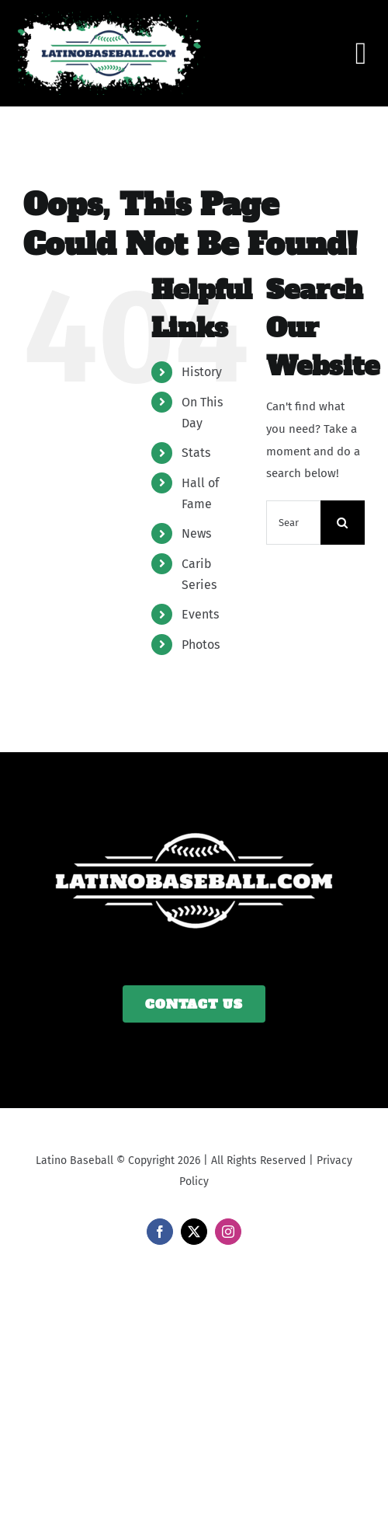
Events (200, 614)
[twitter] (194, 1231)
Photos (201, 644)
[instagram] (228, 1231)
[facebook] (160, 1231)
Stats (196, 452)
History (202, 371)
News (196, 533)
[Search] (342, 522)
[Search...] (293, 522)
